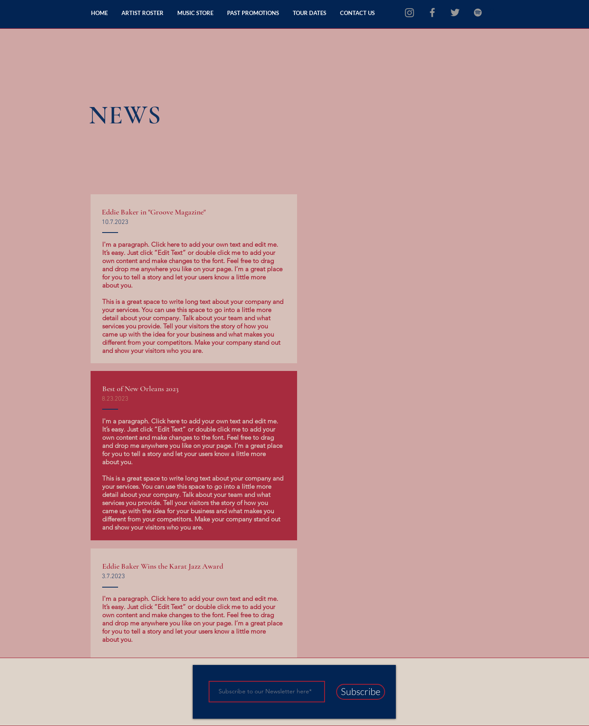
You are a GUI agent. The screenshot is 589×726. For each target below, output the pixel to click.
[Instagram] (410, 12)
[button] (492, 12)
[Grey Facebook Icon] (432, 12)
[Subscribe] (360, 692)
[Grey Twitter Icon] (455, 12)
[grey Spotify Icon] (478, 12)
